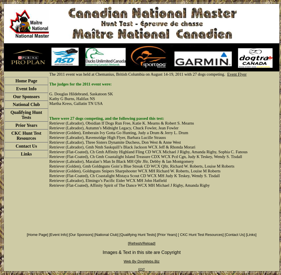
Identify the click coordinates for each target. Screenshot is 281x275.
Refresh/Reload (141, 243)
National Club (106, 235)
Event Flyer (237, 74)
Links (251, 235)
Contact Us (235, 235)
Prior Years (167, 235)
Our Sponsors (81, 235)
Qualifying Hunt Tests (138, 235)
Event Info (58, 235)
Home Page (37, 235)
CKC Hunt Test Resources (201, 235)
